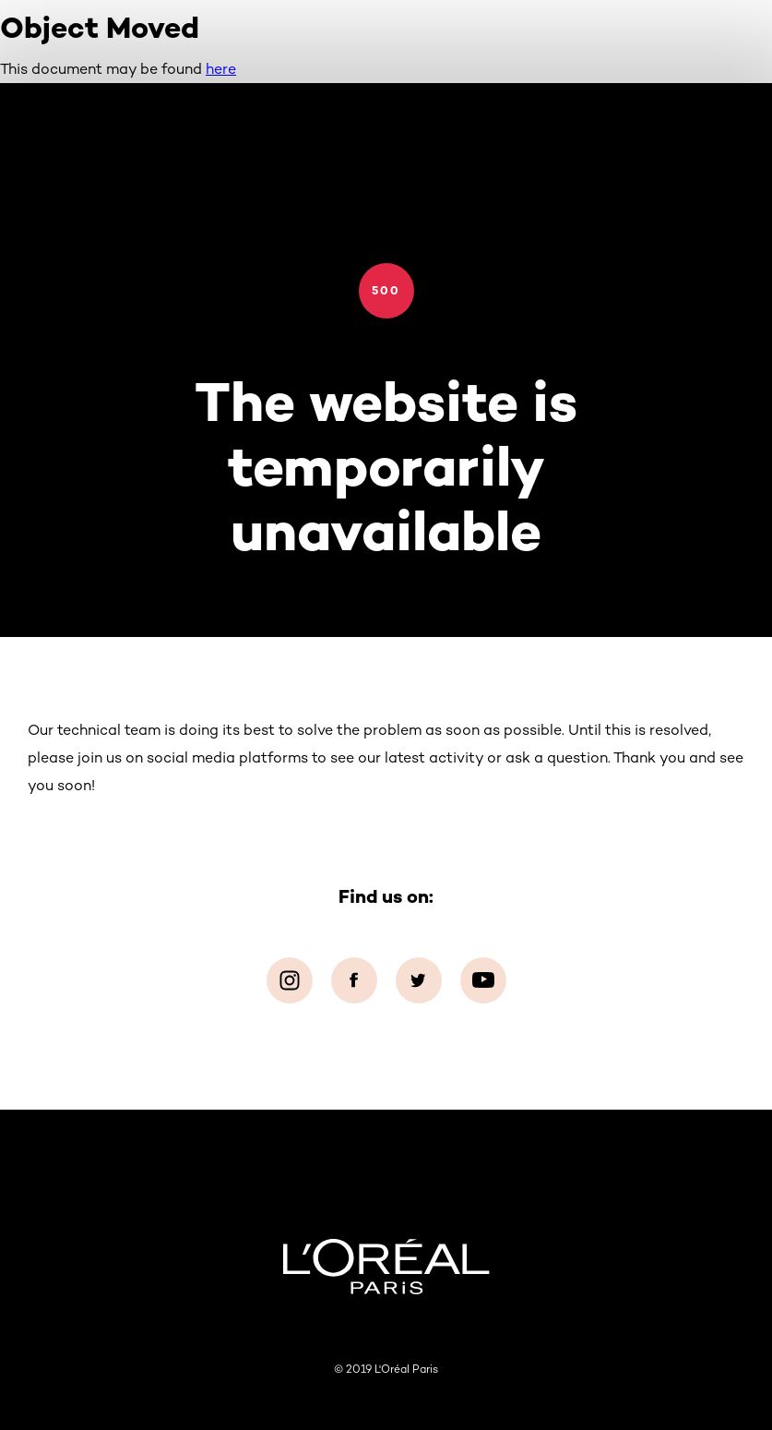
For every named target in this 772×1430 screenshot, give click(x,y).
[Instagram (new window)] (290, 980)
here (221, 69)
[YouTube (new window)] (483, 980)
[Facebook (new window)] (354, 980)
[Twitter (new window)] (419, 980)
